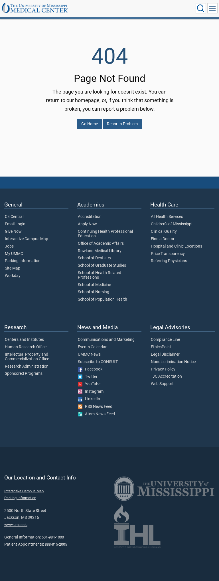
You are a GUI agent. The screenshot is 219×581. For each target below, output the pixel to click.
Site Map (12, 268)
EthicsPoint (161, 347)
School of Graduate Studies (102, 265)
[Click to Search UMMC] (201, 8)
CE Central (14, 216)
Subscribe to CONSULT (98, 362)
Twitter (88, 376)
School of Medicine (94, 285)
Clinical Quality (164, 231)
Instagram (91, 391)
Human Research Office (25, 347)
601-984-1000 (53, 537)
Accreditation (90, 216)
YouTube (89, 384)
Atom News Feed (96, 414)
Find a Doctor (163, 239)
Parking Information (22, 261)
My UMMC (14, 254)
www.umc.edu (15, 525)
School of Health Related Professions (99, 275)
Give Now (13, 231)
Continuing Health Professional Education (105, 233)
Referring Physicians (169, 261)
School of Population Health (102, 299)
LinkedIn (89, 399)
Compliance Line (165, 339)
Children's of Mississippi (171, 224)
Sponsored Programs (23, 373)
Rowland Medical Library (99, 251)
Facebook (90, 369)
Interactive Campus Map (26, 239)
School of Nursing (93, 292)
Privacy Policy (163, 369)
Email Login (15, 224)
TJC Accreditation (166, 376)
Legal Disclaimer (165, 354)
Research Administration (26, 366)
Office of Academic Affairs (101, 243)
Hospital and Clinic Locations (176, 246)
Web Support (162, 384)
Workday (13, 276)
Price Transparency (168, 254)
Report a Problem (122, 124)
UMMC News (89, 354)
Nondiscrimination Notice (173, 362)
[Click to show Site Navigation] (212, 8)
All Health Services (167, 216)
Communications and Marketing (106, 339)
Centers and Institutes (24, 339)
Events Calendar (92, 347)
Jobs (9, 246)
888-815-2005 (56, 544)
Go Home (89, 124)
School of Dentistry (94, 258)
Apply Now (87, 224)
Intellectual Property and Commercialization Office (27, 356)
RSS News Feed (95, 406)
